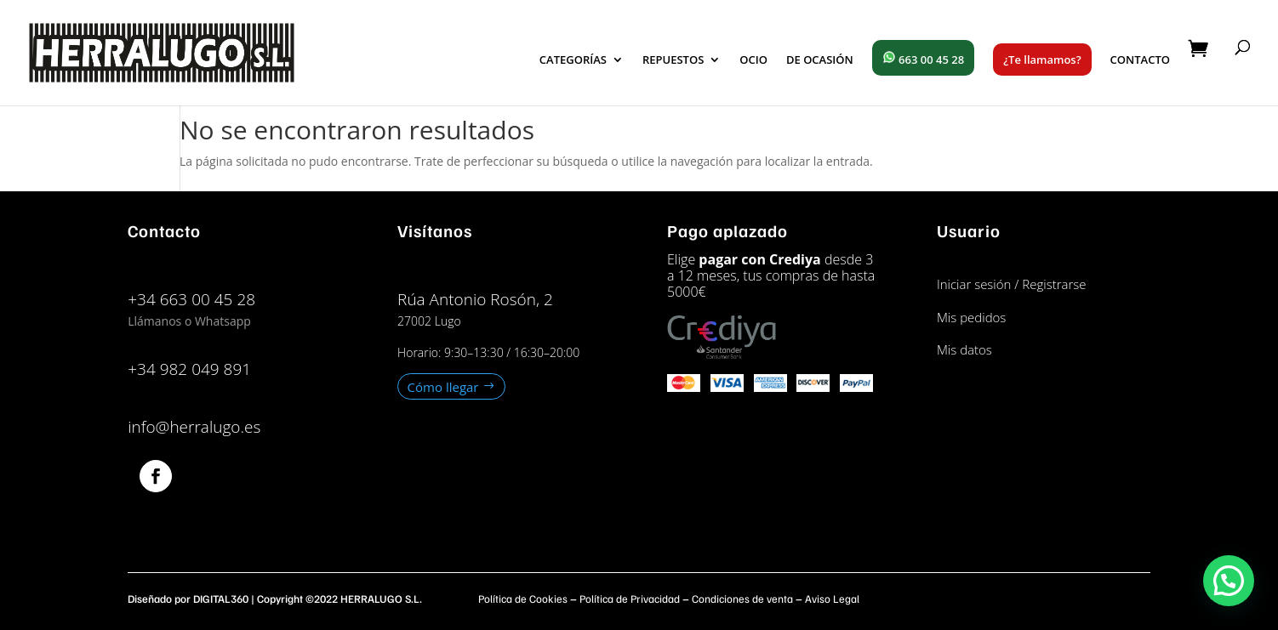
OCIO (753, 60)
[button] (1228, 580)
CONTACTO (1140, 60)
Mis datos (964, 349)
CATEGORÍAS (573, 60)
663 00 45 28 (923, 58)
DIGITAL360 (220, 598)
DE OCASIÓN (819, 60)
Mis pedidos (971, 317)
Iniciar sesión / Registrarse (1012, 283)
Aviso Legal (832, 598)
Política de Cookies (523, 598)
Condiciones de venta (742, 598)
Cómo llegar (443, 385)
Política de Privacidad (629, 598)
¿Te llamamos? (1042, 59)
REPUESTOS (673, 60)
